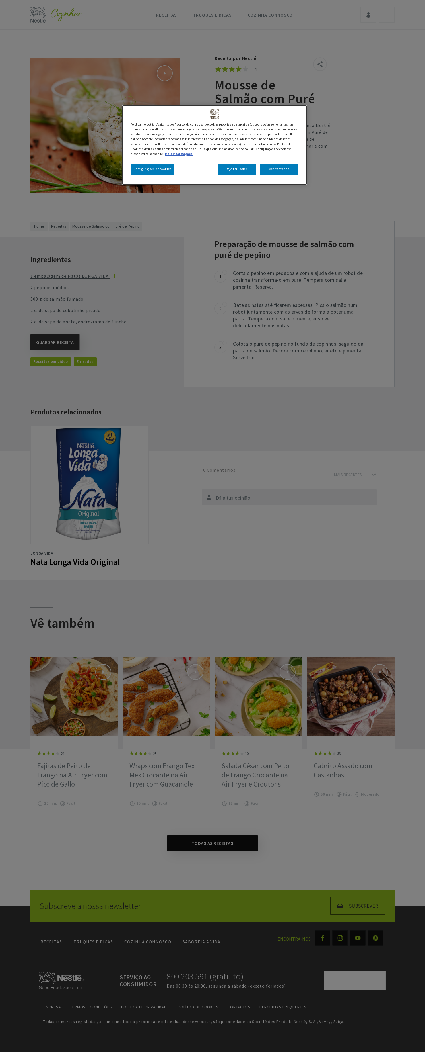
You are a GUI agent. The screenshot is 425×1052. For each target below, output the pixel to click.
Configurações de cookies (152, 169)
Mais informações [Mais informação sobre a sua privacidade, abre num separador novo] (179, 154)
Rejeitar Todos (236, 169)
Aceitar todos (279, 169)
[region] (214, 145)
